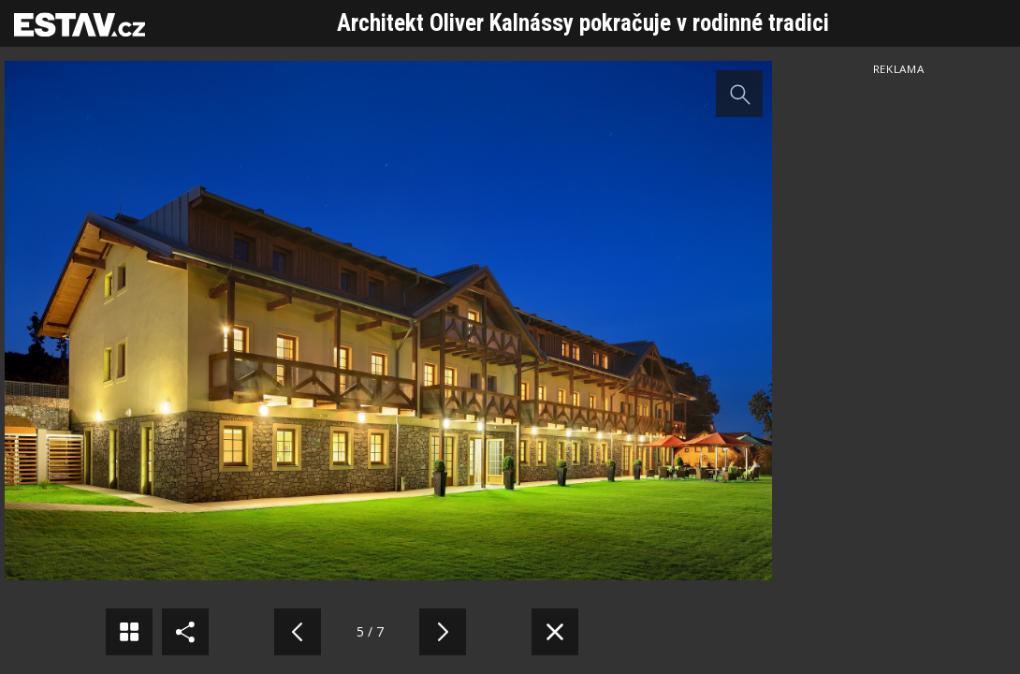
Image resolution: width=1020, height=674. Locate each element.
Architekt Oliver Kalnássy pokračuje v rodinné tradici (583, 23)
